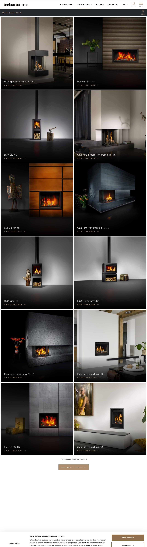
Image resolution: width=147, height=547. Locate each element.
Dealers (99, 5)
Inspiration (66, 5)
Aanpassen (128, 530)
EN (124, 5)
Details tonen (35, 542)
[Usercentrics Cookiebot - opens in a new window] (15, 542)
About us (112, 5)
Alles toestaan (128, 523)
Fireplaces (84, 5)
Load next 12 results (73, 467)
